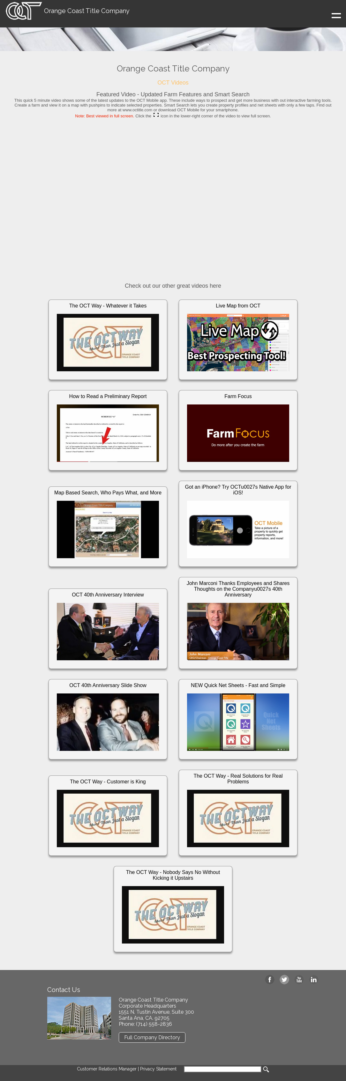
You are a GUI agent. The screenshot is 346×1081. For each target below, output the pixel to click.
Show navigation (298, 18)
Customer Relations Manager (107, 1068)
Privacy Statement (158, 1068)
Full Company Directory (152, 1037)
